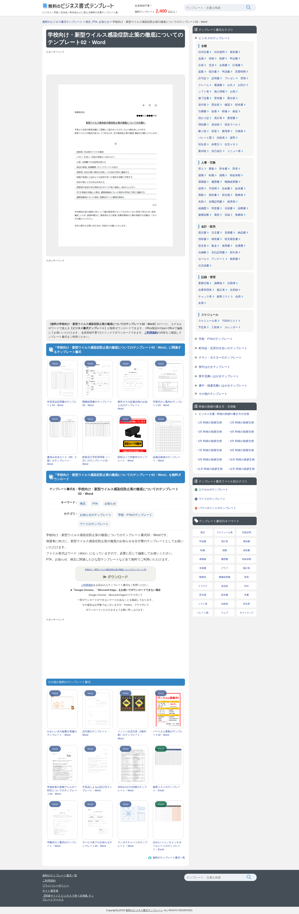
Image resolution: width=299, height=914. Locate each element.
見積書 (229, 232)
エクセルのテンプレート (213, 489)
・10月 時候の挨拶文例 (240, 459)
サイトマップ (246, 612)
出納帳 (202, 252)
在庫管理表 (205, 289)
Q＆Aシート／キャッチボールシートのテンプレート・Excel (167, 846)
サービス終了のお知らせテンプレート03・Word (97, 844)
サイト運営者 (50, 890)
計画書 (236, 65)
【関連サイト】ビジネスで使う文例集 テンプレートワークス (68, 897)
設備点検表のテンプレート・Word (166, 459)
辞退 (214, 131)
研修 (224, 111)
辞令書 (223, 168)
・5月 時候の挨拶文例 (208, 440)
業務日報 (203, 283)
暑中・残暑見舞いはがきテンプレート (223, 385)
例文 (88, 21)
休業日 (215, 144)
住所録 (234, 289)
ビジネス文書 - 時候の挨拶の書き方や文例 (224, 413)
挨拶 (222, 58)
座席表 (231, 201)
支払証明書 (218, 252)
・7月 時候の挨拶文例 (208, 450)
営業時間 (240, 71)
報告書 (234, 51)
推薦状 (239, 214)
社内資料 (219, 51)
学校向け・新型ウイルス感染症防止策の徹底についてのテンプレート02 (115, 569)
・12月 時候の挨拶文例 (240, 468)
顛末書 (239, 104)
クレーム (203, 84)
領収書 (202, 239)
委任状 (231, 98)
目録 (227, 214)
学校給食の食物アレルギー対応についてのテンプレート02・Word (62, 790)
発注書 (202, 232)
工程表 (215, 327)
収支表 (202, 245)
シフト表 (203, 91)
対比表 (202, 144)
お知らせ (104, 21)
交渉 (211, 65)
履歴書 (215, 181)
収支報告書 (231, 239)
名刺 (201, 201)
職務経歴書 (231, 181)
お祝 (232, 91)
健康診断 (203, 214)
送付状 (202, 104)
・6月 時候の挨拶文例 (240, 440)
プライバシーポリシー (55, 885)
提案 (201, 71)
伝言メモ (230, 144)
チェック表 (205, 296)
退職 (201, 175)
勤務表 (239, 194)
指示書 (213, 71)
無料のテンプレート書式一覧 (169, 857)
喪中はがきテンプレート (214, 366)
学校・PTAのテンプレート (135, 514)
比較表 (221, 137)
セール (202, 258)
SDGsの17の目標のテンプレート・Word (132, 789)
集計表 (221, 289)
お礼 (230, 84)
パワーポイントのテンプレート (217, 507)
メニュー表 (234, 151)
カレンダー (231, 327)
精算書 (234, 258)
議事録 (218, 283)
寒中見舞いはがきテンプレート (219, 376)
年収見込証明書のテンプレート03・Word (62, 403)
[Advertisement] (115, 63)
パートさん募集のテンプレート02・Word (168, 733)
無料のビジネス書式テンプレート (62, 21)
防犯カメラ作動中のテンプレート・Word (132, 459)
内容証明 (246, 532)
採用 (201, 188)
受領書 (218, 98)
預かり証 (203, 117)
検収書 (215, 239)
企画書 (223, 65)
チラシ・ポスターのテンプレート (220, 357)
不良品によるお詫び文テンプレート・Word (97, 789)
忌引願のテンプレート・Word (96, 733)
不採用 (213, 188)
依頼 (211, 58)
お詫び (242, 84)
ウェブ (224, 612)
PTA (94, 21)
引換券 (239, 131)
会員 (238, 296)
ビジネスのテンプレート (214, 38)
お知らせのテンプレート (95, 514)
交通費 (239, 245)
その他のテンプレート (213, 393)
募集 (211, 168)
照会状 (215, 104)
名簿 (201, 302)
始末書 (239, 188)
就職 (222, 175)
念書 (246, 594)
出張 (201, 65)
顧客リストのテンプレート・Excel (166, 789)
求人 (201, 168)
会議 (201, 58)
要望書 (231, 117)
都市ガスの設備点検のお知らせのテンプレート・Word (132, 405)
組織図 (202, 208)
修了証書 (203, 98)
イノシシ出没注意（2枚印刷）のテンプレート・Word (132, 735)
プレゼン (230, 78)
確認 (227, 104)
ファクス (202, 586)
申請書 (226, 71)
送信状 (215, 124)
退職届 (202, 181)
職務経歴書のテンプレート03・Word (97, 403)
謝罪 (232, 137)
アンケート (218, 258)
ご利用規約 (151, 332)
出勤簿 (231, 283)
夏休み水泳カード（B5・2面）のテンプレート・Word (61, 460)
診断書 (242, 208)
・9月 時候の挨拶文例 (208, 459)
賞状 (216, 214)
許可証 (202, 78)
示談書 (229, 208)
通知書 (246, 541)
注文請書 (203, 265)
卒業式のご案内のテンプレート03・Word (168, 403)
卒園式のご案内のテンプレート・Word (62, 844)
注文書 (215, 232)
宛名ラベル (231, 124)
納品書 (242, 232)
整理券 (226, 131)
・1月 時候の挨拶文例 (208, 422)
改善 (214, 111)
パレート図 (205, 137)
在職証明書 (215, 201)
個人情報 (219, 91)
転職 (211, 175)
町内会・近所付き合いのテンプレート (223, 348)
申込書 (234, 58)
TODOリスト (230, 320)
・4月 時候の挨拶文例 (240, 431)
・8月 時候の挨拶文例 (240, 450)
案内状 (202, 151)
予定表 (202, 327)
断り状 (202, 131)
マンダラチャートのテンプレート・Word (132, 844)
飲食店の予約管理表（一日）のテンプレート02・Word (96, 460)
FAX (246, 586)
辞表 (235, 168)
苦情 (243, 78)
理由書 (202, 124)
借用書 (226, 245)
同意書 (215, 208)
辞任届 (226, 194)
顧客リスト (223, 296)
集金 (214, 245)
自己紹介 (216, 151)
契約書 (213, 194)
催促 (235, 111)
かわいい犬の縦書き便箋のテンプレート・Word (62, 733)
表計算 (218, 117)
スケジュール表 (207, 320)
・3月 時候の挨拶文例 (208, 431)
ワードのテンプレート (94, 524)
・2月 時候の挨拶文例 (240, 422)
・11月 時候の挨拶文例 (208, 468)
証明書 (215, 78)
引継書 (202, 111)
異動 (201, 194)
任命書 (226, 188)
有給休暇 (235, 175)
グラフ (224, 568)
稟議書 (218, 84)
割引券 (234, 252)
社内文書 (203, 51)
